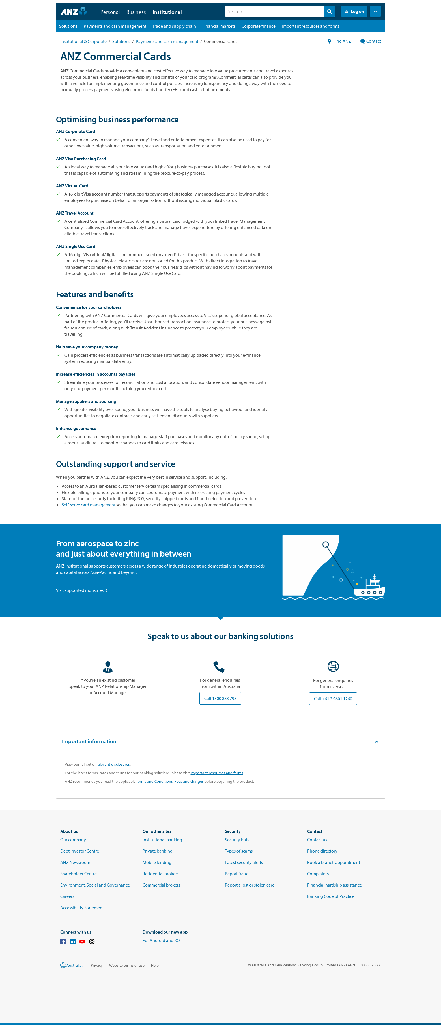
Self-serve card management (88, 505)
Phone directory (322, 851)
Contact (370, 41)
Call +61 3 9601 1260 (333, 698)
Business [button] (136, 11)
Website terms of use (127, 965)
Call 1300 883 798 (220, 698)
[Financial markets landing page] (218, 26)
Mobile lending (157, 862)
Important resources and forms (217, 772)
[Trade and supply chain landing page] (174, 26)
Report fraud (237, 873)
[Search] (280, 11)
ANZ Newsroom (75, 862)
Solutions (121, 41)
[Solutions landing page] (68, 26)
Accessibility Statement (82, 907)
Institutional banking (162, 839)
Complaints (318, 873)
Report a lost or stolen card (250, 885)
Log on (354, 11)
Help (155, 965)
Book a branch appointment (333, 862)
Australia (75, 965)
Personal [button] (110, 11)
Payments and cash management (167, 41)
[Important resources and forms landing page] (310, 26)
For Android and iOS (162, 940)
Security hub (237, 839)
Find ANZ (339, 41)
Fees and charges (189, 781)
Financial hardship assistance (334, 885)
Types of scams (239, 851)
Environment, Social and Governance (95, 885)
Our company (73, 839)
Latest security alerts (244, 862)
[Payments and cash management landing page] (115, 26)
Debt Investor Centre (79, 851)
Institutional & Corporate (83, 41)
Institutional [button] (167, 11)
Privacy (97, 965)
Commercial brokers (161, 885)
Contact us (317, 839)
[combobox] (280, 11)
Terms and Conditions (154, 781)
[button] (375, 11)
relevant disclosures (113, 764)
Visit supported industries (82, 590)
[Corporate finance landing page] (258, 26)
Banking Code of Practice (330, 896)
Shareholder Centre (78, 873)
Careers (67, 896)
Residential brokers (160, 873)
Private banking (158, 851)
